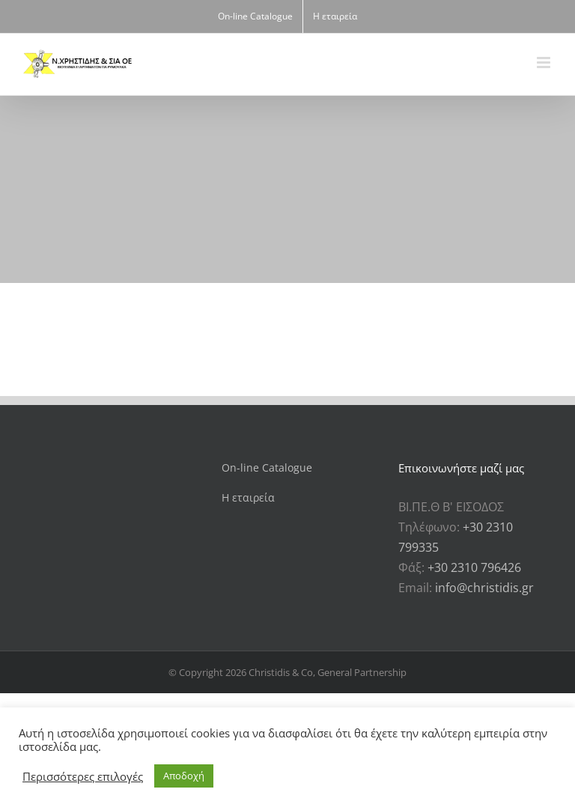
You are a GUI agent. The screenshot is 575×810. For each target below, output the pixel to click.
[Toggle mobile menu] (545, 62)
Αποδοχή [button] (183, 775)
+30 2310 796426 (474, 567)
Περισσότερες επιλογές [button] (82, 776)
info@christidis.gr (484, 587)
